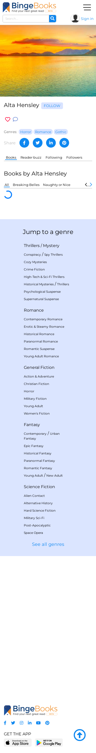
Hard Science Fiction (40, 510)
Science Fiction (39, 486)
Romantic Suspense (39, 349)
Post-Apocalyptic (37, 525)
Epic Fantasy (34, 446)
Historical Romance (39, 334)
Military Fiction (35, 399)
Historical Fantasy (37, 453)
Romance (34, 310)
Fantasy (32, 424)
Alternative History (38, 503)
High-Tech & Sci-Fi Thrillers (44, 277)
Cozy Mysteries (35, 262)
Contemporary (35, 434)
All (7, 185)
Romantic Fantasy (38, 468)
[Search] (52, 18)
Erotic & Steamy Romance (44, 326)
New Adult (54, 475)
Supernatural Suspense (41, 299)
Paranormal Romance (41, 341)
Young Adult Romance (41, 356)
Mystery (51, 245)
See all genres (48, 544)
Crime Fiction (34, 269)
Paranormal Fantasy (39, 461)
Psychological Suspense (42, 291)
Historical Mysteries (39, 284)
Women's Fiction (37, 413)
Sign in (87, 18)
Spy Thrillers (53, 254)
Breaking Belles (26, 185)
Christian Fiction (36, 384)
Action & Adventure (39, 376)
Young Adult (33, 406)
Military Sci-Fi (34, 518)
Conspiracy (32, 254)
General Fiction (39, 367)
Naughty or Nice (56, 185)
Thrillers (32, 245)
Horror (29, 391)
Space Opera (33, 533)
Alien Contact (34, 496)
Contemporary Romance (43, 319)
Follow (52, 105)
